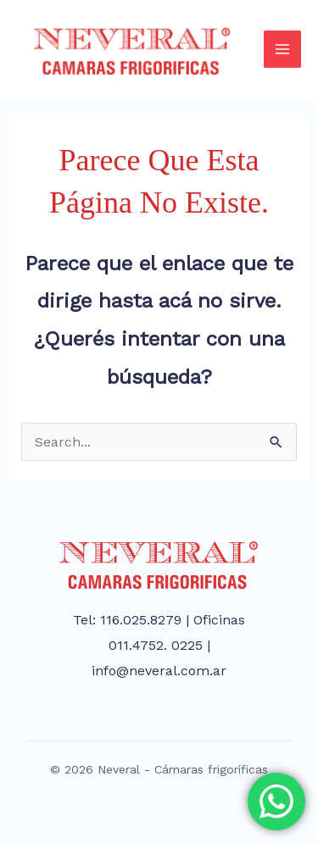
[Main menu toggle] (282, 49)
